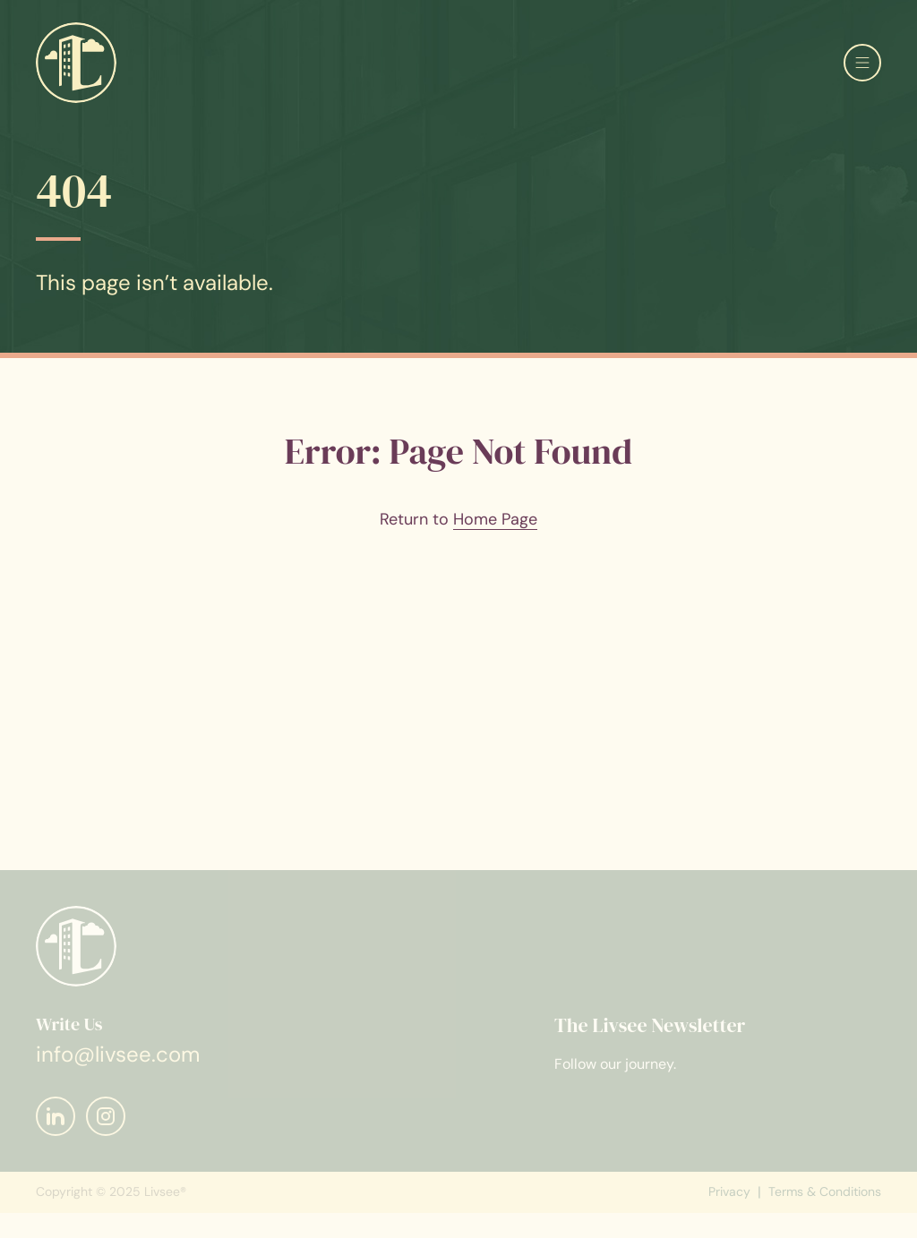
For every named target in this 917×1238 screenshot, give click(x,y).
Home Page (495, 519)
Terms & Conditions (824, 1202)
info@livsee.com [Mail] (118, 1064)
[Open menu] (862, 62)
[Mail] (55, 1126)
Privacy (729, 1202)
